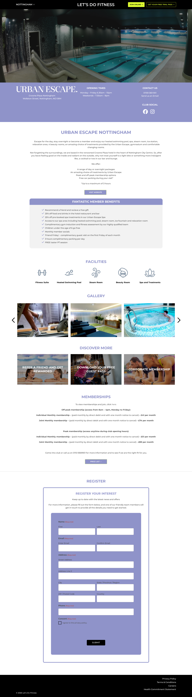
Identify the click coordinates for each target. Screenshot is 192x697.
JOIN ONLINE (136, 4)
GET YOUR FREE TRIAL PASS (161, 4)
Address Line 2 (65, 571)
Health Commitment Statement (160, 689)
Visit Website (95, 192)
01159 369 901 (149, 93)
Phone (66, 605)
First (60, 527)
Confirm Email (103, 543)
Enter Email (63, 543)
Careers (172, 686)
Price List (96, 461)
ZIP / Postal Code (66, 594)
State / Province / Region (108, 582)
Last (99, 527)
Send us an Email (150, 96)
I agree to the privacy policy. (74, 623)
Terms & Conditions (166, 682)
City (60, 582)
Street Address (65, 560)
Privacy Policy (169, 679)
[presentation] (96, 632)
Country (100, 594)
